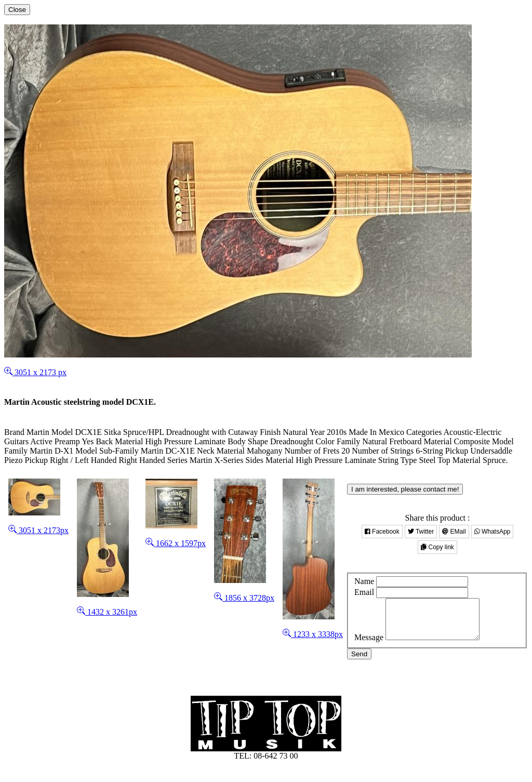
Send (359, 662)
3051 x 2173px (38, 530)
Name (364, 581)
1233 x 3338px (313, 634)
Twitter (421, 531)
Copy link (437, 547)
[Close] (17, 9)
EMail (454, 531)
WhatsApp (492, 531)
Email (364, 592)
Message (368, 645)
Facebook (382, 531)
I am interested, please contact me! (405, 489)
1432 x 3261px (107, 611)
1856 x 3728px (244, 597)
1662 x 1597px (175, 543)
